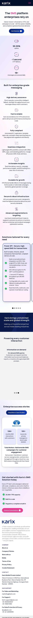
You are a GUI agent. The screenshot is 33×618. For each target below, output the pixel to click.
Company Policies (8, 551)
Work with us (6, 554)
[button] (29, 3)
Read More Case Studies (16, 412)
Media (4, 558)
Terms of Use (6, 561)
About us (5, 548)
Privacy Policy (7, 564)
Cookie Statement (8, 568)
